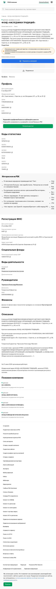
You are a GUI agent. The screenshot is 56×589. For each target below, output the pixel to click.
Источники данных (8, 546)
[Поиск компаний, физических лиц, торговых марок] (28, 9)
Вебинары (6, 480)
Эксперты (6, 468)
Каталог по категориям (10, 507)
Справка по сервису (9, 530)
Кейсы (5, 476)
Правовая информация (31, 568)
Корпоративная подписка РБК (12, 437)
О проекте (6, 426)
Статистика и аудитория (10, 542)
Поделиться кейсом (9, 449)
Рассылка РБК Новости (35, 565)
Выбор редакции (8, 472)
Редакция (23, 565)
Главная (4, 16)
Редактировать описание (8, 56)
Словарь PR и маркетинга (10, 496)
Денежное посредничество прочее (13, 271)
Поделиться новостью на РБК (11, 430)
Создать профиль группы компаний (13, 453)
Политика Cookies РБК (9, 557)
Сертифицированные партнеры (12, 461)
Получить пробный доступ (10, 433)
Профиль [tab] (4, 76)
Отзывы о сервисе (8, 457)
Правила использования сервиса (12, 519)
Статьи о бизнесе (8, 492)
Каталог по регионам (9, 503)
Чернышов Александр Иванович (12, 284)
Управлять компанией (27, 61)
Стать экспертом (8, 441)
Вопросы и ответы (8, 553)
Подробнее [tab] (5, 45)
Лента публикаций (8, 465)
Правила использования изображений (14, 523)
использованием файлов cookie (26, 578)
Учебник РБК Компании (10, 488)
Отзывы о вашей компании (11, 445)
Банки (15, 26)
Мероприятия (7, 484)
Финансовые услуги (7, 26)
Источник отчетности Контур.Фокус (13, 550)
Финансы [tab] (12, 76)
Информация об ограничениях (12, 568)
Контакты (6, 526)
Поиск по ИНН (7, 538)
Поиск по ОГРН (7, 534)
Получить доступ (28, 126)
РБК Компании (12, 2)
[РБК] (4, 2)
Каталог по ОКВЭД (8, 500)
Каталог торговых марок (10, 511)
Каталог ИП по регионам (10, 515)
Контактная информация (10, 565)
